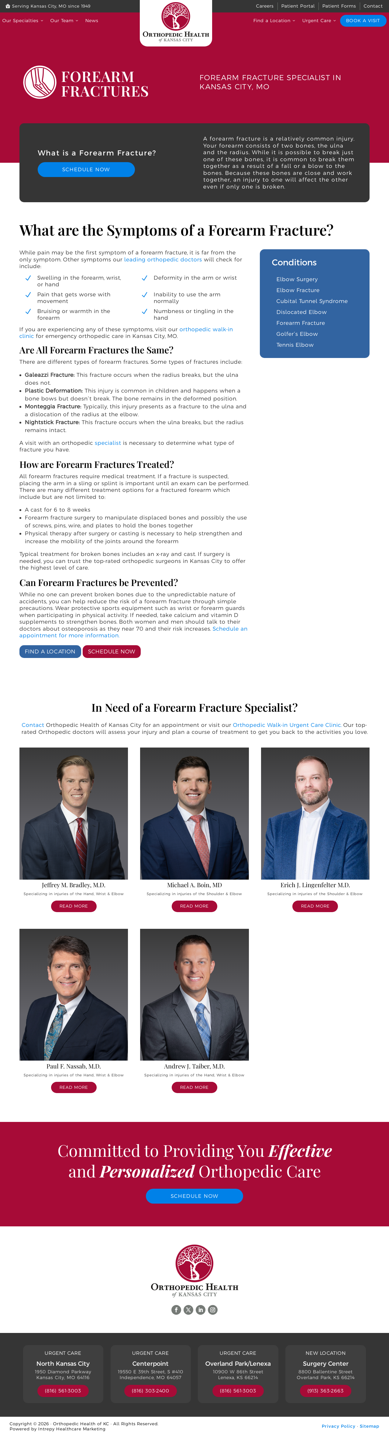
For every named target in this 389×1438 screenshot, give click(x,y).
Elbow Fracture (298, 290)
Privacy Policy (339, 1427)
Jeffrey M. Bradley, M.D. (73, 885)
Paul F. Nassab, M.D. (73, 1065)
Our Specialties (23, 20)
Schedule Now (86, 169)
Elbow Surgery (297, 279)
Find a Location (274, 20)
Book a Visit (363, 20)
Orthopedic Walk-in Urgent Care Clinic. (287, 725)
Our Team (64, 20)
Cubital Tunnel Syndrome (312, 301)
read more (74, 906)
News (91, 20)
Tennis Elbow (295, 345)
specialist (108, 442)
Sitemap (369, 1427)
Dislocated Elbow (302, 312)
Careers (265, 6)
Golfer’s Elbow (297, 334)
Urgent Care (319, 20)
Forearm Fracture (301, 323)
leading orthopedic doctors (163, 259)
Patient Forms (339, 6)
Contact (373, 6)
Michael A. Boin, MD (194, 885)
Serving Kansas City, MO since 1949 (48, 6)
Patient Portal (298, 6)
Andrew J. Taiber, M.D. (194, 1065)
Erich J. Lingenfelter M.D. (315, 885)
